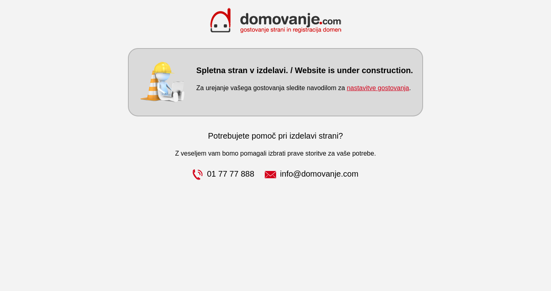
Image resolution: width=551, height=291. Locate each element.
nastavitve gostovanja (378, 87)
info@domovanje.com (312, 173)
